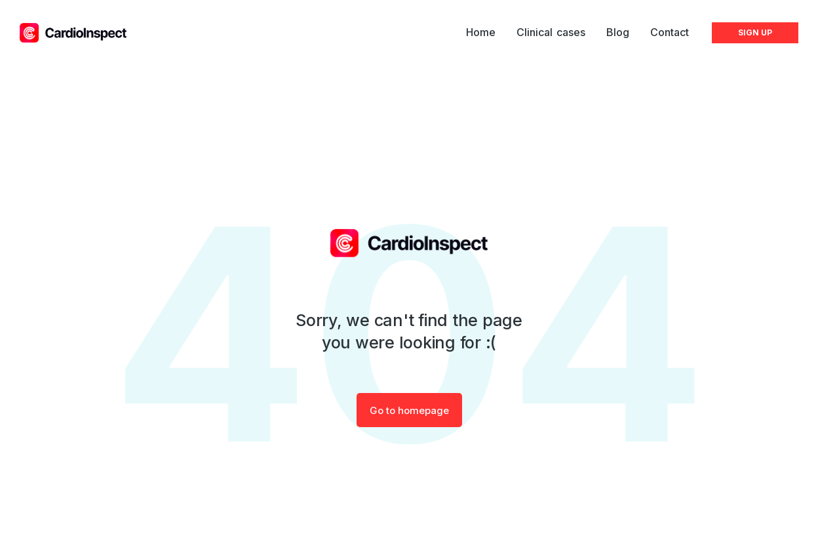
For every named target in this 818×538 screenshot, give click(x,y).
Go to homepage (409, 410)
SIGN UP (755, 32)
